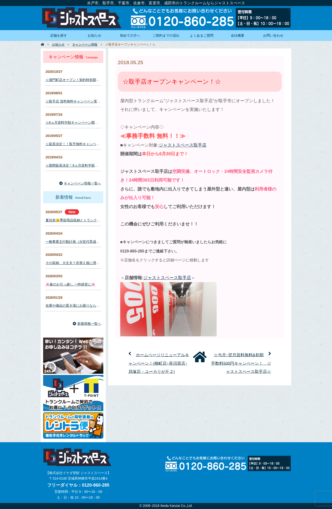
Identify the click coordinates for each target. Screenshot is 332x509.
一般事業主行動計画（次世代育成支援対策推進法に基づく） (91, 242)
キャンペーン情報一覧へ (80, 183)
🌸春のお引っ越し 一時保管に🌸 (70, 284)
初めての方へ (130, 35)
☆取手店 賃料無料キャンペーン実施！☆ (76, 101)
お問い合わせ (273, 35)
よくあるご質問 (201, 35)
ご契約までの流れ (166, 35)
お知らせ (94, 35)
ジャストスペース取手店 (182, 145)
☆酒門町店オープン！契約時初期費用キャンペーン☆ (86, 80)
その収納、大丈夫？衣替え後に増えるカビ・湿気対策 (86, 263)
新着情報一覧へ (87, 324)
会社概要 (237, 35)
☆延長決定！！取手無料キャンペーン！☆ (78, 144)
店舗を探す (58, 35)
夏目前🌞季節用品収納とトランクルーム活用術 (81, 220)
